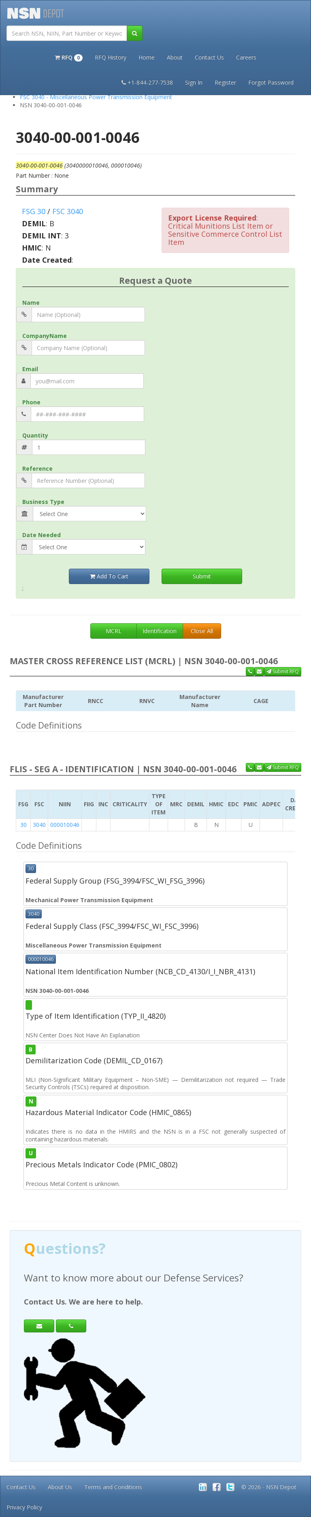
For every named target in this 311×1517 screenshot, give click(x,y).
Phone (31, 402)
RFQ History (110, 57)
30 (23, 825)
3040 (39, 825)
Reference (37, 468)
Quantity (35, 435)
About (175, 57)
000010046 (64, 825)
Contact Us (209, 57)
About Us (60, 1487)
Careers (246, 57)
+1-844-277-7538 (147, 82)
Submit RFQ (282, 671)
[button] (69, 57)
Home (146, 57)
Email (30, 369)
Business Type (43, 502)
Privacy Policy (24, 1507)
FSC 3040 (67, 211)
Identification (160, 631)
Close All (202, 631)
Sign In (193, 82)
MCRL (113, 631)
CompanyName (44, 336)
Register (225, 82)
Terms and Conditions (113, 1487)
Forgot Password (271, 82)
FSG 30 (33, 211)
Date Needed (41, 535)
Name (31, 302)
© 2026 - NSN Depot (268, 1487)
